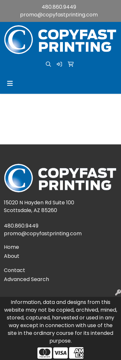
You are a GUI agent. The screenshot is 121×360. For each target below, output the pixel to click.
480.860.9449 (59, 7)
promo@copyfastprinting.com (59, 14)
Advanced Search (26, 279)
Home (11, 247)
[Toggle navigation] (10, 83)
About (11, 256)
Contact (14, 270)
